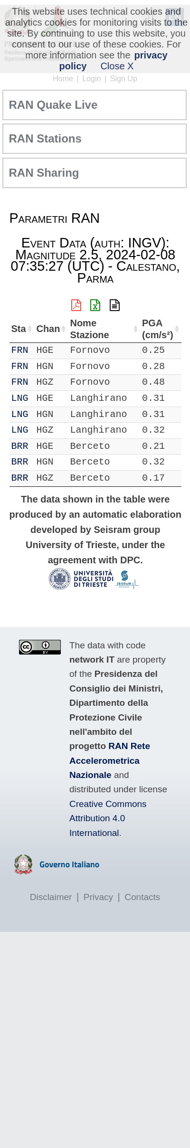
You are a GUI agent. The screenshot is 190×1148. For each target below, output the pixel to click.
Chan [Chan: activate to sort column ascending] (51, 328)
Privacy (98, 897)
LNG (19, 398)
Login (91, 79)
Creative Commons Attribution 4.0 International (108, 818)
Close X (116, 66)
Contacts (142, 897)
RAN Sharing (44, 172)
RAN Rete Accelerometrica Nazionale (109, 760)
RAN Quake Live (53, 104)
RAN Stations (45, 138)
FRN (19, 350)
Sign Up (123, 79)
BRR (19, 446)
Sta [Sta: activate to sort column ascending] (18, 328)
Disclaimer (51, 897)
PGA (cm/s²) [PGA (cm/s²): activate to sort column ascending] (153, 329)
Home (63, 79)
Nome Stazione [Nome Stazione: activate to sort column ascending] (95, 329)
